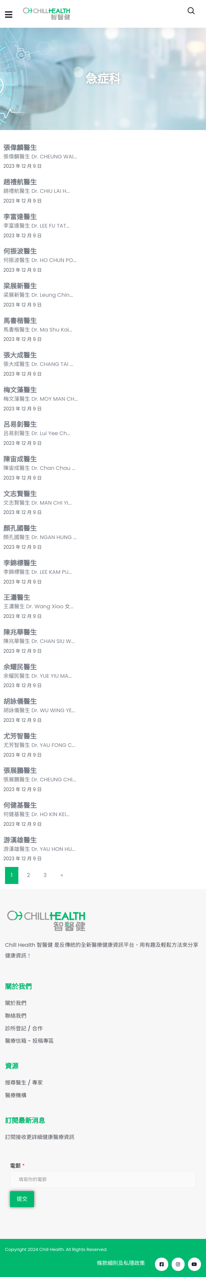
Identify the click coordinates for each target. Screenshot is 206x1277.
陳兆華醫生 (20, 632)
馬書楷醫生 (20, 321)
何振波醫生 (20, 251)
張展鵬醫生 (20, 770)
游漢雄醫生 (20, 840)
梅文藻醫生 (20, 390)
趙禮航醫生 (20, 182)
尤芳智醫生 (20, 736)
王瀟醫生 (16, 597)
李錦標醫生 (20, 563)
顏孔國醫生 (20, 528)
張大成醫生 (20, 355)
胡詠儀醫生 (20, 701)
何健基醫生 (20, 805)
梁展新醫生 (20, 286)
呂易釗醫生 (20, 424)
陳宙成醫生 (20, 459)
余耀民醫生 (20, 667)
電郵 (17, 1165)
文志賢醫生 (20, 494)
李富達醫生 (20, 217)
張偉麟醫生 (20, 147)
